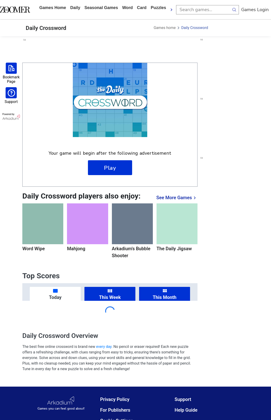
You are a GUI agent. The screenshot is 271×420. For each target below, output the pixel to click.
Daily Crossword (194, 28)
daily (75, 7)
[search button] (234, 9)
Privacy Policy (114, 399)
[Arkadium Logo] (61, 403)
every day (103, 346)
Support (182, 399)
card (142, 7)
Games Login (255, 9)
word (127, 7)
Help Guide (185, 410)
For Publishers (115, 410)
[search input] (203, 9)
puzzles (158, 7)
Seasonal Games (101, 7)
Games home (52, 7)
